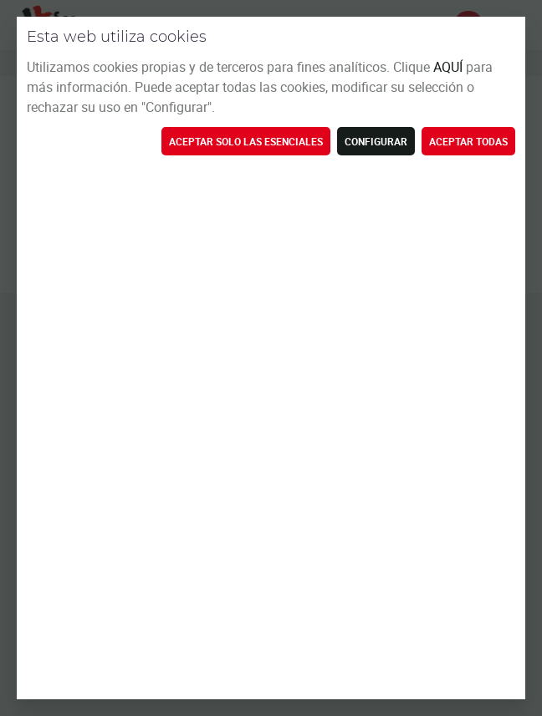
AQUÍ (449, 67)
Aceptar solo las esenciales (246, 141)
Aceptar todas (468, 141)
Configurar (376, 141)
